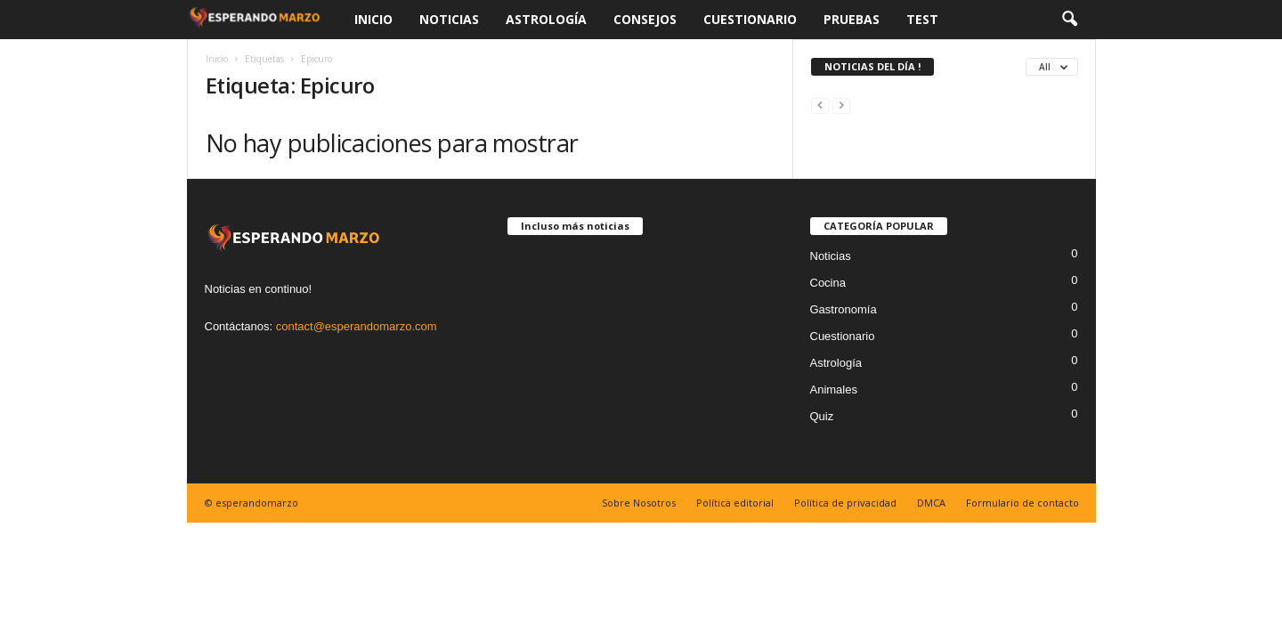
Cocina (828, 282)
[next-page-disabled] (841, 104)
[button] (1069, 19)
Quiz (822, 416)
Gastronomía (843, 309)
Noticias (449, 19)
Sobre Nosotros (639, 502)
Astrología (546, 19)
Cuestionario (750, 19)
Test (922, 19)
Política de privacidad (845, 502)
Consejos (645, 19)
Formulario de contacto (1022, 502)
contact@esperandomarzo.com (356, 326)
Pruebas (852, 19)
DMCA (931, 502)
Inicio (373, 19)
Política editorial (735, 502)
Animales (833, 389)
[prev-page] (820, 104)
